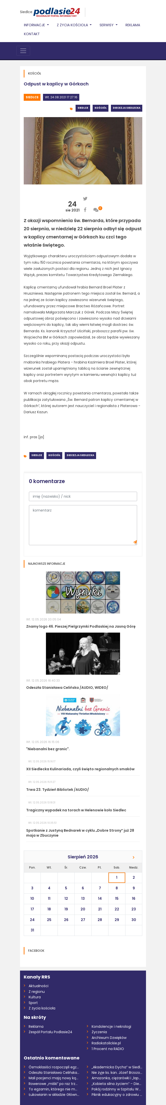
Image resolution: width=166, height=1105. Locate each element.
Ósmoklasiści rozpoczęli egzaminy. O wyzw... (54, 1067)
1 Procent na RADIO (108, 1048)
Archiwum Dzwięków (109, 1037)
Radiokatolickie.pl (106, 1043)
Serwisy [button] (107, 25)
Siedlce (26, 11)
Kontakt (32, 33)
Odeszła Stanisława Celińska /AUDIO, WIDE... (54, 1072)
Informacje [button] (35, 25)
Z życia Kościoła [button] (73, 25)
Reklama (132, 25)
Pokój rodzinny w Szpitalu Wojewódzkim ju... (117, 1089)
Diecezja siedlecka (126, 108)
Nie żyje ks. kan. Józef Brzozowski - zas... (117, 1072)
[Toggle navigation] (23, 51)
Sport (33, 1002)
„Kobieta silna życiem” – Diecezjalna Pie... (117, 1083)
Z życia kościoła (42, 1008)
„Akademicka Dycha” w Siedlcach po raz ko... (117, 1067)
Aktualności (38, 985)
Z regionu (37, 991)
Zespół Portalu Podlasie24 (50, 1031)
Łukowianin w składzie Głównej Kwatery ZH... (54, 1094)
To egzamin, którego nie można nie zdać (54, 1089)
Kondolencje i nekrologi (111, 1026)
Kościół (100, 108)
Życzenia (99, 1031)
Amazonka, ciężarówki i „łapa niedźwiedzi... (117, 1078)
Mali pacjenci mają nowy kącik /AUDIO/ (54, 1078)
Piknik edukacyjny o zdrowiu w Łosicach (117, 1094)
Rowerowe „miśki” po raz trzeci (54, 1083)
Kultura (35, 997)
